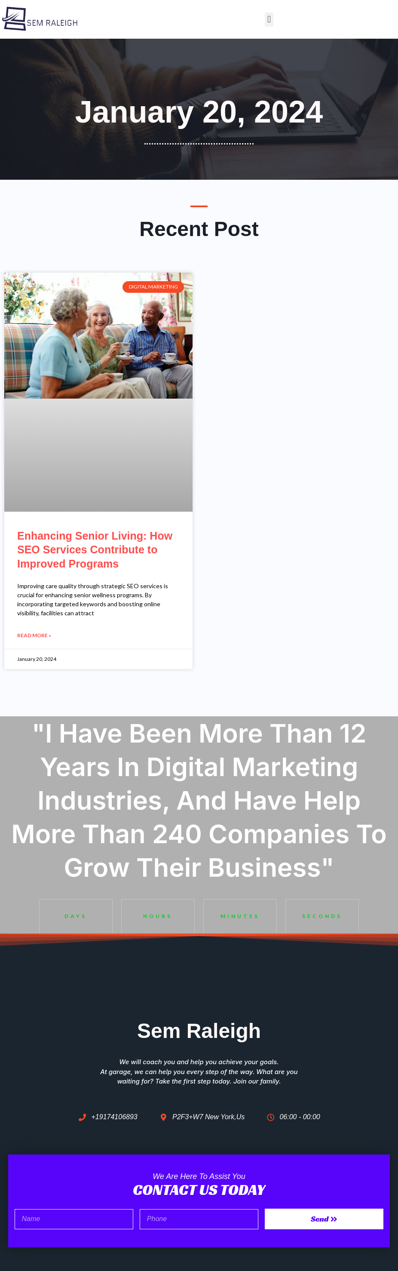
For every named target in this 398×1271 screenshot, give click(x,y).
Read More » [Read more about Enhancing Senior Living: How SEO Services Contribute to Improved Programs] (34, 635)
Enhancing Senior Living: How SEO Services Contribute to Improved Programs (94, 550)
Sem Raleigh (199, 1030)
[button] (269, 19)
